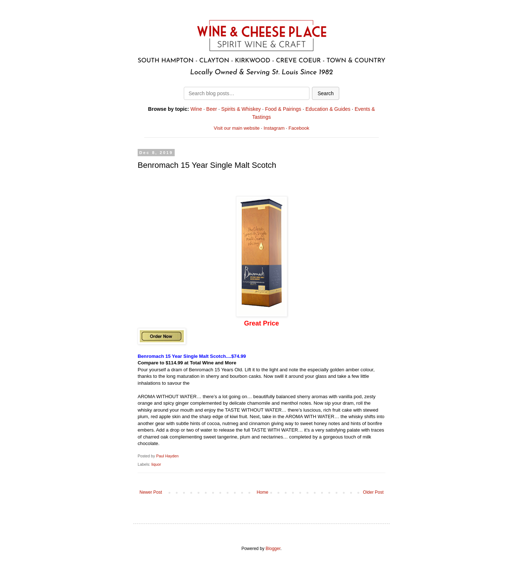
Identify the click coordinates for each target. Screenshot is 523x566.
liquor (156, 464)
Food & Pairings (283, 109)
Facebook (298, 128)
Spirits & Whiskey (241, 109)
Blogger (272, 548)
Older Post (373, 492)
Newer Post (150, 492)
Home (262, 492)
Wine (196, 109)
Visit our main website (237, 128)
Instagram (274, 128)
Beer (211, 109)
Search (325, 93)
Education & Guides (327, 109)
